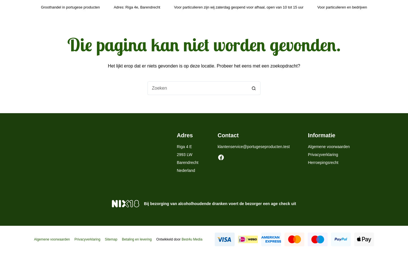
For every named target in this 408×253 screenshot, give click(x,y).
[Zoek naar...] (197, 88)
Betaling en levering (137, 239)
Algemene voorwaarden (329, 146)
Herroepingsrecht (323, 162)
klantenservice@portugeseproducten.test (254, 146)
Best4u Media (192, 239)
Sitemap (111, 239)
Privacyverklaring (323, 154)
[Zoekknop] (254, 88)
